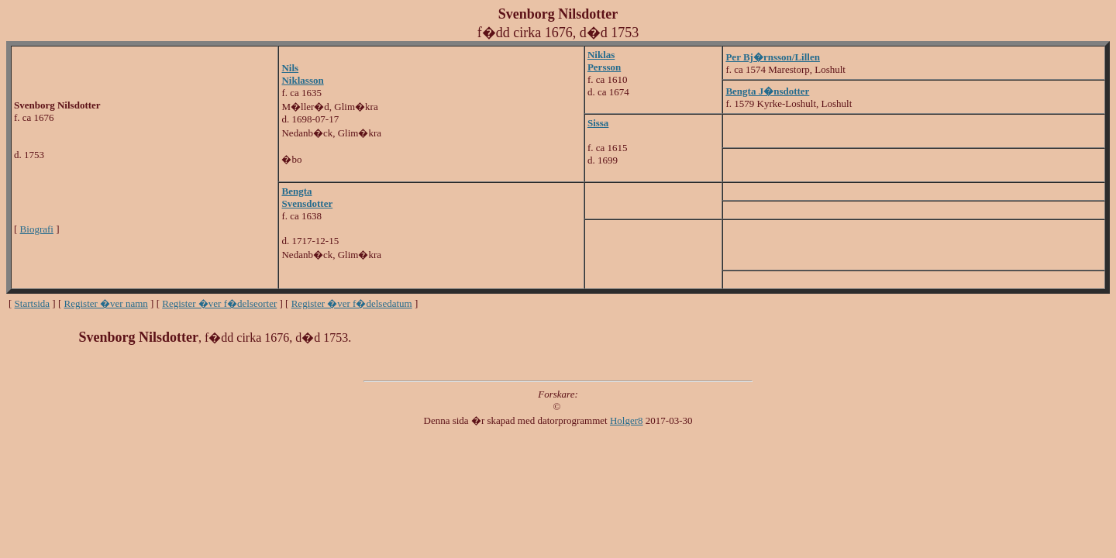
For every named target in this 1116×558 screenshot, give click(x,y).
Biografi (36, 229)
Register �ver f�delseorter (219, 303)
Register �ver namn (106, 303)
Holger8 (626, 420)
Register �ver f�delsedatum (351, 303)
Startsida (32, 303)
